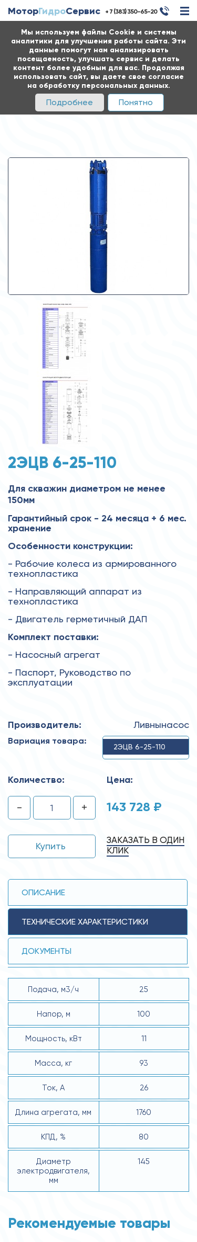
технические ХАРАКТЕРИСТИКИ (85, 922)
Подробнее (69, 102)
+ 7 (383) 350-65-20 (131, 11)
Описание (43, 892)
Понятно (136, 102)
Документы (46, 951)
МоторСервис (54, 11)
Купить (51, 845)
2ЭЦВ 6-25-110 (139, 747)
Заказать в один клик (145, 845)
